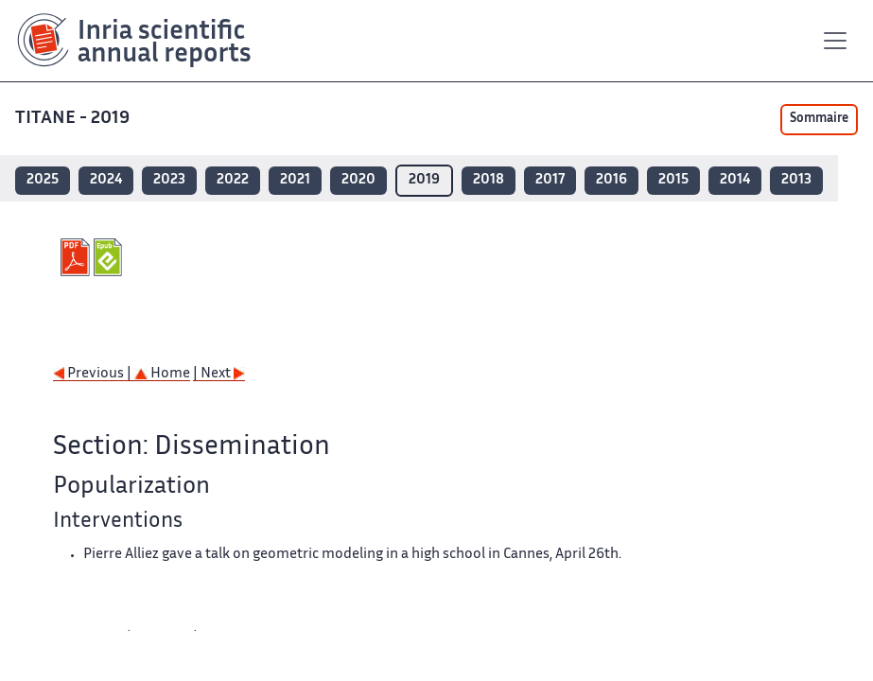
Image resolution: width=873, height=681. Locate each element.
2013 (796, 180)
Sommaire (819, 119)
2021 (295, 180)
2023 (169, 180)
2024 (106, 180)
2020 (358, 180)
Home (162, 374)
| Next (219, 374)
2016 (611, 180)
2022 (233, 180)
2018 (488, 180)
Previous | (93, 374)
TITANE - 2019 (74, 119)
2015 (673, 180)
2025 (42, 180)
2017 (550, 180)
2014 (735, 180)
